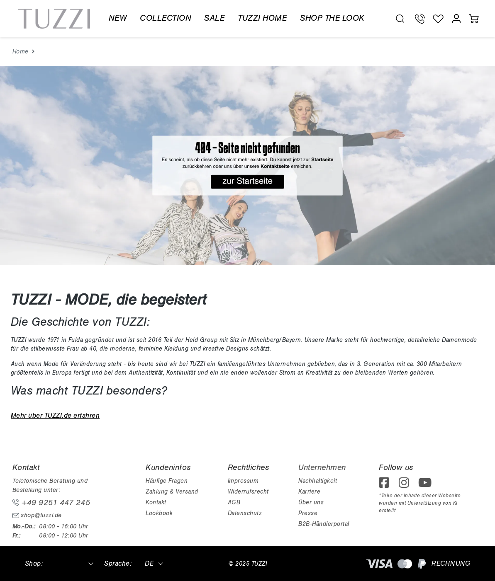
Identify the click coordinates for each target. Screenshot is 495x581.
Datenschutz (245, 513)
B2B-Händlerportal (323, 524)
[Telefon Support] (420, 18)
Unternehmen (322, 467)
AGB (234, 502)
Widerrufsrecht (248, 491)
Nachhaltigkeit (317, 480)
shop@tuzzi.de (37, 515)
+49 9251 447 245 (51, 502)
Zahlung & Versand (172, 491)
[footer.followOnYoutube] (426, 485)
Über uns (311, 502)
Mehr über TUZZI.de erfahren (55, 415)
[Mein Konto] (456, 18)
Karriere (309, 491)
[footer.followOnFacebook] (387, 485)
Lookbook (159, 513)
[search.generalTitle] (400, 18)
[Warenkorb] (474, 18)
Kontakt (156, 502)
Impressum (243, 480)
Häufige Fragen (167, 480)
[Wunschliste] (438, 18)
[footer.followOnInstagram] (407, 485)
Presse (307, 513)
